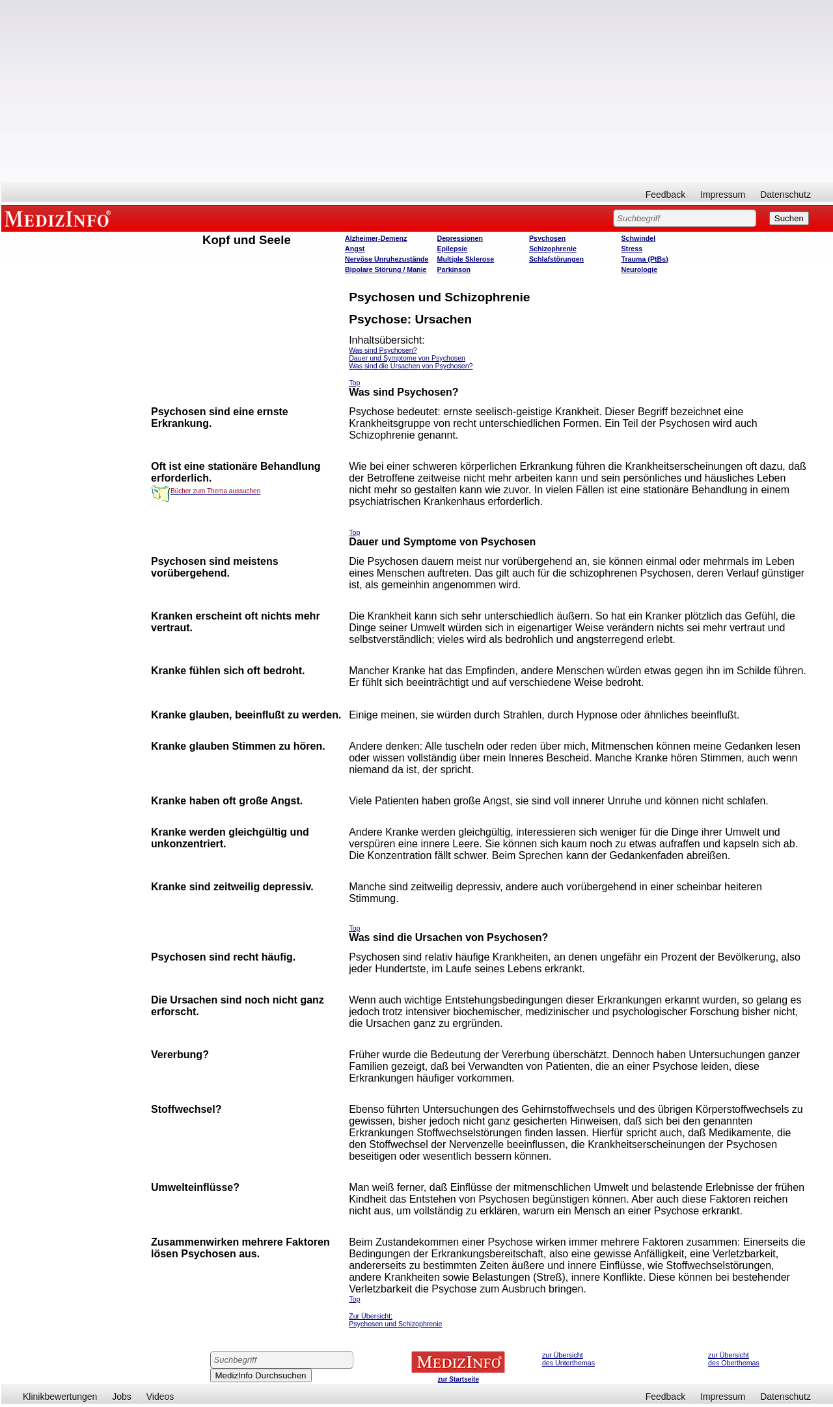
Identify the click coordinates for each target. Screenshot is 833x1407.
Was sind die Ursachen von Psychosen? (410, 366)
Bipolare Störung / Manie (386, 269)
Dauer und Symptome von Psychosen (407, 358)
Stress (632, 249)
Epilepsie (452, 249)
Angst (354, 249)
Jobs (121, 1396)
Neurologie (639, 269)
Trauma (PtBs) (644, 259)
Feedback (665, 194)
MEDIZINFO (59, 218)
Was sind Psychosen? (382, 350)
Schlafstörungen (556, 259)
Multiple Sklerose (466, 259)
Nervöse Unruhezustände (387, 259)
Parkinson (454, 269)
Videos (160, 1396)
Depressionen (460, 238)
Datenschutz (785, 194)
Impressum (722, 194)
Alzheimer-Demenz (376, 238)
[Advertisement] (417, 91)
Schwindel (638, 238)
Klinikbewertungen (60, 1396)
